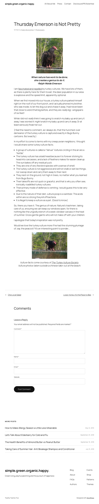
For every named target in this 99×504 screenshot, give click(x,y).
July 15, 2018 (90, 449)
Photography (40, 30)
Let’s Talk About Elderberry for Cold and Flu (26, 435)
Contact (67, 3)
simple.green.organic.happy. (19, 3)
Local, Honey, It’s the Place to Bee (77, 295)
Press (59, 3)
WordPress (90, 498)
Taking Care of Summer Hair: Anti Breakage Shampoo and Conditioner (40, 449)
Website (16, 377)
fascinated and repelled (30, 88)
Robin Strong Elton (27, 30)
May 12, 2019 (89, 428)
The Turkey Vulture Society (65, 262)
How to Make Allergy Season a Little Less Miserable (31, 428)
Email (16, 367)
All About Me (50, 3)
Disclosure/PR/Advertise (83, 3)
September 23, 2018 (87, 435)
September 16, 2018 (87, 442)
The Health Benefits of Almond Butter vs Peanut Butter (32, 442)
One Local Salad (14, 295)
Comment (18, 329)
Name (16, 357)
